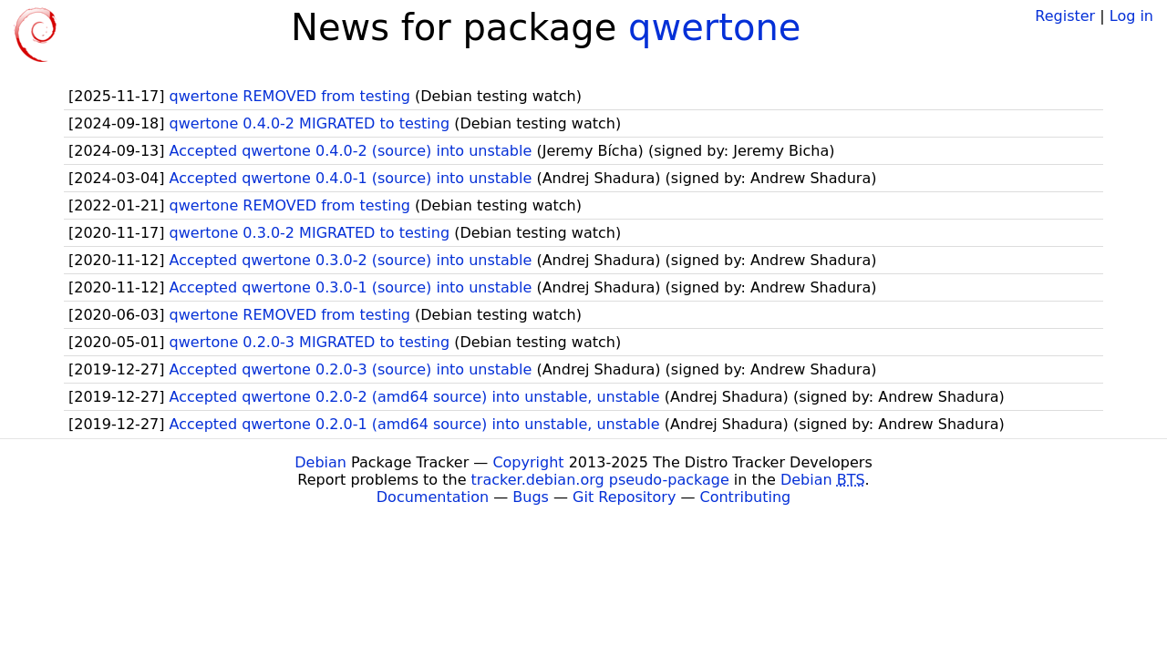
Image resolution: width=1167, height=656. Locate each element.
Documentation (433, 497)
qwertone (714, 27)
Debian (320, 462)
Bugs (530, 497)
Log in (1131, 16)
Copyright (527, 462)
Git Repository (624, 497)
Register (1065, 16)
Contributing (745, 497)
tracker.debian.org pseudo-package (600, 479)
